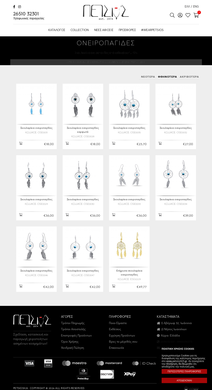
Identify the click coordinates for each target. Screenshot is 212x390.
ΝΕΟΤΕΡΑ (148, 77)
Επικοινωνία (116, 345)
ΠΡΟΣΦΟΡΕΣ (127, 30)
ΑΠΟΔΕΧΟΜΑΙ (184, 380)
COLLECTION (80, 30)
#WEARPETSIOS (152, 30)
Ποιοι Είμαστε (118, 321)
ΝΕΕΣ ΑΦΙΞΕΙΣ (103, 30)
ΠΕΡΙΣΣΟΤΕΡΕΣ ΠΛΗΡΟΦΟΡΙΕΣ (184, 371)
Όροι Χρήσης (69, 339)
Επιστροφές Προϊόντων (76, 333)
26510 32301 (28, 16)
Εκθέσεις (115, 327)
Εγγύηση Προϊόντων (122, 333)
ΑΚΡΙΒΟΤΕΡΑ (189, 77)
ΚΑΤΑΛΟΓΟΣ (56, 30)
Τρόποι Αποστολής (73, 327)
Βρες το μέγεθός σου (123, 339)
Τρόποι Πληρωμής (72, 321)
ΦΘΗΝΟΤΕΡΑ (167, 77)
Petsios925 (106, 12)
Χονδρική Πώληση (72, 345)
